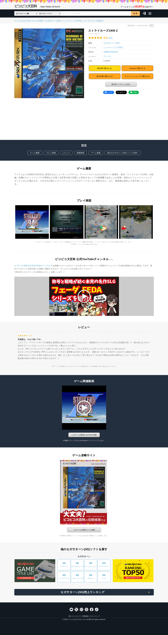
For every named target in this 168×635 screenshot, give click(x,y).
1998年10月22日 (110, 52)
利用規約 (85, 616)
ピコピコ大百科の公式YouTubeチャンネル (32, 266)
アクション (64, 564)
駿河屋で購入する (104, 68)
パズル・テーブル (77, 576)
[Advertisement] (84, 121)
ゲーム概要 (35, 153)
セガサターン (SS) (111, 43)
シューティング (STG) (113, 47)
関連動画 (80, 153)
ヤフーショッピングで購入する (137, 76)
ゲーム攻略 (96, 153)
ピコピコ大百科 (37, 6)
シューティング (64, 576)
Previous (15, 63)
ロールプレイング (77, 564)
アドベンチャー (103, 564)
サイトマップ (95, 616)
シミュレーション (90, 564)
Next (82, 63)
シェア (108, 92)
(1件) (110, 38)
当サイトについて (74, 616)
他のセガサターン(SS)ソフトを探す (122, 153)
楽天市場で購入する (104, 76)
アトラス (107, 56)
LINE (133, 92)
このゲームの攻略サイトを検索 (84, 530)
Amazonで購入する (137, 68)
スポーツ (90, 576)
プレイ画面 (51, 153)
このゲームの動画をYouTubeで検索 (83, 435)
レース (103, 576)
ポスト (121, 92)
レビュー (66, 153)
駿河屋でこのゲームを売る (121, 84)
